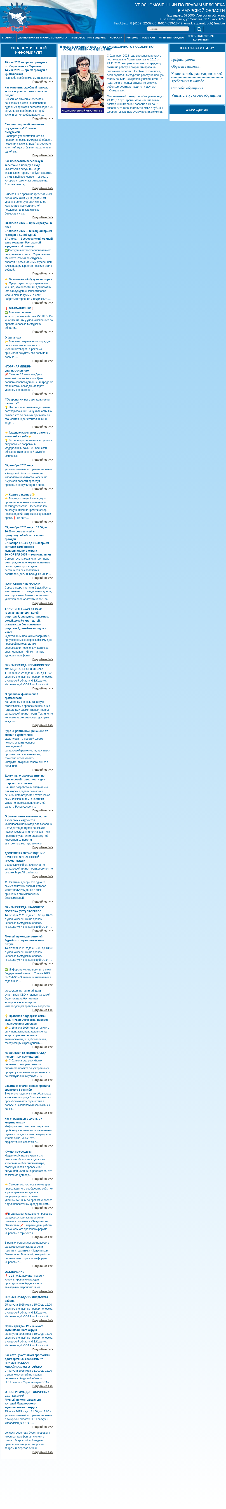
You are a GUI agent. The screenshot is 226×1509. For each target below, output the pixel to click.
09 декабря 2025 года (19, 465)
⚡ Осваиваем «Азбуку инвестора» (28, 279)
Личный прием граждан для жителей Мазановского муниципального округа (23, 1403)
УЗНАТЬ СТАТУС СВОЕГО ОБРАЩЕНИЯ (196, 95)
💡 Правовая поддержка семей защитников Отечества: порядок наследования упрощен (26, 1019)
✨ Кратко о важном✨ (20, 494)
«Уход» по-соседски (18, 1151)
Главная (8, 37)
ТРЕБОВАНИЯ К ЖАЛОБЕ (187, 81)
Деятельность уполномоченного (43, 37)
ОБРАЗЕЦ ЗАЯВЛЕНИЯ (185, 66)
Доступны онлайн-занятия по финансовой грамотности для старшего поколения (25, 779)
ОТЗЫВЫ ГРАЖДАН (171, 37)
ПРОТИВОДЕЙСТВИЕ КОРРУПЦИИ (201, 38)
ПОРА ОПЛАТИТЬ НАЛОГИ (22, 583)
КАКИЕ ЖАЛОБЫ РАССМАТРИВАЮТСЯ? (197, 74)
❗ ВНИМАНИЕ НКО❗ (20, 308)
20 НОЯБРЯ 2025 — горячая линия (28, 554)
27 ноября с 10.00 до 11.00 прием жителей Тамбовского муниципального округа (27, 546)
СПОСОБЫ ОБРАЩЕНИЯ (187, 88)
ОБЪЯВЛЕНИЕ (14, 1271)
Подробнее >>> (43, 81)
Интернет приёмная (140, 37)
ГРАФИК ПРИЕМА (183, 59)
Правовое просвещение (88, 37)
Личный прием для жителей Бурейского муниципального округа (24, 940)
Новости (116, 37)
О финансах (13, 337)
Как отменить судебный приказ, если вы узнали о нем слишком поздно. (26, 91)
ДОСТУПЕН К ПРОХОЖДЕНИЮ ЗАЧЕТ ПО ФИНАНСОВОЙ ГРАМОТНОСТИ (25, 857)
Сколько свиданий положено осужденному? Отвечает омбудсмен (24, 128)
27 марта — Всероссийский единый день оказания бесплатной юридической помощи (29, 242)
